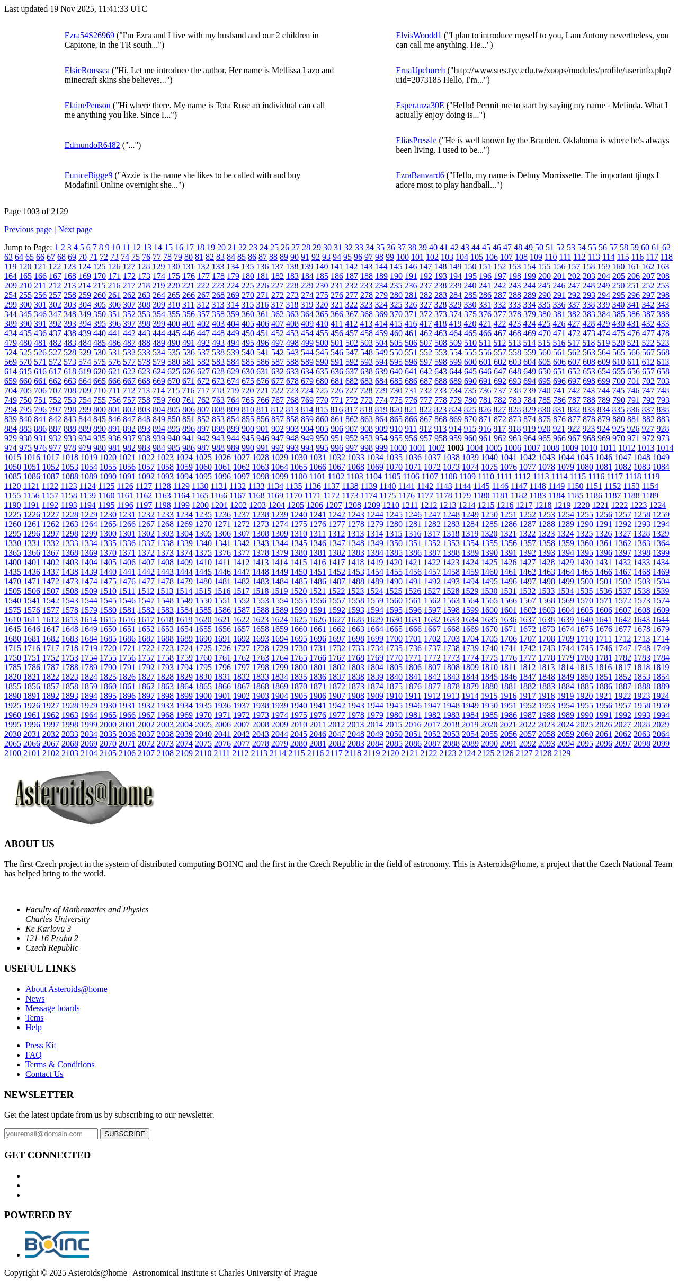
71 (93, 256)
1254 (565, 514)
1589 (279, 609)
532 (129, 352)
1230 (108, 514)
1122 (50, 485)
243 (514, 285)
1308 (260, 533)
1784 (661, 657)
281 (411, 295)
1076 (508, 466)
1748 (642, 648)
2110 (203, 753)
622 (129, 371)
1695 (298, 638)
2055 (489, 734)
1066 (317, 466)
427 (573, 323)
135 (247, 266)
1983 (451, 714)
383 (589, 314)
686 (411, 380)
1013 (645, 447)
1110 (486, 476)
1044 (565, 457)
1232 (146, 514)
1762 (241, 657)
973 (663, 438)
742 (573, 390)
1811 (508, 667)
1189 (650, 495)
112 (579, 256)
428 (588, 323)
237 (425, 285)
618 (70, 371)
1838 (355, 676)
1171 (313, 495)
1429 (565, 562)
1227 (50, 514)
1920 (584, 695)
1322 (527, 533)
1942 (336, 705)
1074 (470, 466)
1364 (661, 543)
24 (264, 247)
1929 (89, 705)
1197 (144, 505)
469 (529, 333)
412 (351, 323)
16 (179, 247)
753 (70, 400)
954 (381, 438)
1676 (603, 629)
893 (144, 428)
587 (277, 361)
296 (633, 295)
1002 (436, 447)
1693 (260, 638)
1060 (203, 466)
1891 (31, 695)
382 (574, 314)
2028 (641, 724)
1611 (31, 619)
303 (70, 304)
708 (70, 390)
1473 (69, 581)
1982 (432, 714)
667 (129, 380)
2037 (146, 734)
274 (307, 295)
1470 (12, 581)
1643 (641, 619)
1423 (450, 562)
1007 (531, 447)
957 (426, 438)
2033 (69, 734)
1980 (394, 714)
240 (469, 285)
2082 (336, 743)
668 (144, 380)
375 (470, 314)
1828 (165, 676)
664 (84, 380)
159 (603, 266)
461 (411, 333)
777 (426, 400)
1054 (89, 466)
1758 (165, 657)
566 (633, 352)
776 (411, 400)
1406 (127, 562)
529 (84, 352)
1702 (432, 638)
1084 (661, 466)
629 (233, 371)
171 (114, 275)
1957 (622, 705)
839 (10, 419)
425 (544, 323)
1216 (504, 505)
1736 (413, 648)
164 (10, 275)
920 (544, 428)
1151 (594, 485)
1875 (394, 686)
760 (173, 400)
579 (159, 361)
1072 (432, 466)
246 (558, 285)
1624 (279, 619)
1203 (257, 505)
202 (574, 275)
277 (351, 295)
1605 (584, 609)
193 (440, 275)
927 (647, 428)
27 (295, 247)
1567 (527, 600)
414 (380, 323)
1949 (470, 705)
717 (203, 390)
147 (425, 266)
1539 (660, 590)
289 (529, 295)
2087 (432, 743)
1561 (413, 600)
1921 (603, 695)
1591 (317, 609)
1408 (165, 562)
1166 (218, 495)
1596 (413, 609)
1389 (470, 552)
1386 (413, 552)
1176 (406, 495)
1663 (355, 629)
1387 (432, 552)
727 (351, 390)
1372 (146, 552)
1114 (559, 476)
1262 (50, 524)
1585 (203, 609)
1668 (451, 629)
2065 (12, 743)
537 (203, 352)
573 (70, 361)
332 (499, 304)
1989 (565, 714)
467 (500, 333)
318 (292, 304)
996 (337, 447)
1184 (556, 495)
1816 (603, 667)
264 (159, 295)
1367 (50, 552)
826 (484, 409)
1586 (222, 609)
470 (544, 333)
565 (618, 352)
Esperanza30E (420, 105)
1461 (508, 571)
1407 (146, 562)
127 (128, 266)
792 (648, 400)
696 (559, 380)
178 (218, 275)
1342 (241, 543)
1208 (352, 505)
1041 (508, 457)
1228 (69, 514)
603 (514, 361)
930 (25, 438)
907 (351, 428)
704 (10, 390)
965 (544, 438)
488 (144, 342)
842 (55, 419)
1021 (127, 457)
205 (618, 275)
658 (663, 371)
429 (603, 323)
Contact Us (44, 1073)
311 (188, 304)
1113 (541, 476)
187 (351, 275)
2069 (89, 743)
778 (440, 400)
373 (440, 314)
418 (440, 323)
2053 (451, 734)
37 (401, 247)
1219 (562, 505)
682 (351, 380)
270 (248, 295)
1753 (69, 657)
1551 (222, 600)
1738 (451, 648)
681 (337, 380)
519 (603, 342)
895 (173, 428)
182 (277, 275)
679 (307, 380)
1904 (279, 695)
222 (203, 285)
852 (203, 419)
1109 (467, 476)
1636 (507, 619)
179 (233, 275)
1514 (183, 590)
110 (551, 256)
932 (55, 438)
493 (218, 342)
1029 (279, 457)
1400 (12, 562)
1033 (355, 457)
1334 (89, 543)
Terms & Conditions (59, 1064)
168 (70, 275)
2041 (222, 734)
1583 (165, 609)
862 (351, 419)
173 (144, 275)
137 (277, 266)
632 (277, 371)
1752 (50, 657)
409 (307, 323)
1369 (89, 552)
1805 (394, 667)
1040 (489, 457)
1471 (31, 581)
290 (544, 295)
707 (55, 390)
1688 (165, 638)
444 (159, 333)
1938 (260, 705)
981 (114, 447)
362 (277, 314)
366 (337, 314)
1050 (12, 466)
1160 (106, 495)
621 (114, 371)
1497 (527, 581)
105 (476, 256)
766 (262, 400)
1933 (165, 705)
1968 (165, 714)
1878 (451, 686)
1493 (451, 581)
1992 (622, 714)
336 (558, 304)
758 (144, 400)
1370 (108, 552)
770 (322, 400)
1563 (451, 600)
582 (203, 361)
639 (381, 371)
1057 (146, 466)
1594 (375, 609)
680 (322, 380)
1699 (375, 638)
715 (173, 390)
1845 (489, 676)
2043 (260, 734)
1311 (317, 533)
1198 (162, 505)
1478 (165, 581)
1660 (298, 629)
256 (40, 295)
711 (114, 390)
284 (455, 295)
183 (292, 275)
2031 (31, 734)
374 (455, 314)
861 (337, 419)
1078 (546, 466)
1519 (279, 590)
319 (306, 304)
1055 (108, 466)
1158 (68, 495)
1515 (202, 590)
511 (485, 342)
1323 (546, 533)
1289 (565, 524)
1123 (68, 485)
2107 (146, 753)
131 (188, 266)
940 (173, 438)
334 (529, 304)
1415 (298, 562)
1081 (603, 466)
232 (351, 285)
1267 (146, 524)
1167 (237, 495)
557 (500, 352)
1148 (537, 485)
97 (368, 256)
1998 (69, 724)
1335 (108, 543)
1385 (394, 552)
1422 (431, 562)
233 (366, 285)
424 (529, 323)
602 (500, 361)
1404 (89, 562)
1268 (165, 524)
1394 (565, 552)
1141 (406, 485)
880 (618, 419)
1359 (565, 543)
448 (218, 333)
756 (114, 400)
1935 (203, 705)
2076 (222, 743)
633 (292, 371)
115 (623, 256)
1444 (184, 571)
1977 (336, 714)
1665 (394, 629)
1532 (527, 590)
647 (500, 371)
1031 (317, 457)
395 (99, 323)
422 (499, 323)
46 (497, 247)
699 (603, 380)
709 (84, 390)
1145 (481, 485)
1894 (89, 695)
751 (40, 400)
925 (618, 428)
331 (484, 304)
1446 (222, 571)
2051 (413, 734)
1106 (411, 476)
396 (114, 323)
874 (529, 419)
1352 (432, 543)
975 (25, 447)
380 (544, 314)
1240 (298, 514)
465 (470, 333)
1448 (260, 571)
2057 (527, 734)
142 (351, 266)
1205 (295, 505)
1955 (584, 705)
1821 (31, 676)
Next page (75, 229)
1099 (279, 476)
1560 (394, 600)
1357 (527, 543)
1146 (500, 485)
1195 (106, 505)
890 (99, 428)
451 (262, 333)
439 (84, 333)
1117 (614, 476)
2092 (527, 743)
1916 (507, 695)
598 (440, 361)
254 (10, 295)
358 (218, 314)
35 (380, 247)
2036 (127, 734)
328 (440, 304)
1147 (519, 485)
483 (70, 342)
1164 (181, 495)
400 (173, 323)
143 (366, 266)
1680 (12, 638)
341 (633, 304)
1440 (108, 571)
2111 (221, 753)
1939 (279, 705)
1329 (660, 533)
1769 (375, 657)
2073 (165, 743)
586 (262, 361)
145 (395, 266)
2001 (127, 724)
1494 (470, 581)
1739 (470, 648)
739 (529, 390)
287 (500, 295)
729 (380, 390)
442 (129, 333)
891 (114, 428)
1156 (31, 495)
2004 (184, 724)
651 (559, 371)
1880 (489, 686)
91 (305, 256)
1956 (603, 705)
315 (247, 304)
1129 (181, 485)
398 (144, 323)
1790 (108, 667)
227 (277, 285)
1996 (31, 724)
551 (411, 352)
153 (514, 266)
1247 (432, 514)
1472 (50, 581)
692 (500, 380)
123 (69, 266)
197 (500, 275)
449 (233, 333)
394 (84, 323)
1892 (50, 695)
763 (218, 400)
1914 (469, 695)
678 (292, 380)
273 (292, 295)
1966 (127, 714)
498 (292, 342)
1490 (394, 581)
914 (455, 428)
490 (173, 342)
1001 (417, 447)
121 (39, 266)
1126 (125, 485)
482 (55, 342)
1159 (87, 495)
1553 (260, 600)
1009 (569, 447)
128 (143, 266)
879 (603, 419)
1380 (298, 552)
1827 (146, 676)
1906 (317, 695)
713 (143, 390)
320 (321, 304)
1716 (31, 648)
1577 (50, 609)
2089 (470, 743)
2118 (353, 753)
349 (84, 314)
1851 (603, 676)
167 (55, 275)
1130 (200, 485)
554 (455, 352)
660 (25, 380)
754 (84, 400)
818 (366, 409)
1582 (146, 609)
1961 (31, 714)
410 (322, 323)
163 (662, 266)
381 (559, 314)
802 (129, 409)
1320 (488, 533)
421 (484, 323)
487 (129, 342)
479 (10, 342)
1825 (108, 676)
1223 (638, 505)
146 (410, 266)
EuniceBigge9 (89, 175)
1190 (12, 505)
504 (381, 342)
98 (379, 256)
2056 (508, 734)
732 (425, 390)
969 (603, 438)
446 (188, 333)
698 (589, 380)
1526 (412, 590)
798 (70, 409)
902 (277, 428)
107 (506, 256)
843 (70, 419)
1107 (430, 476)
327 (425, 304)
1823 (69, 676)
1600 (489, 609)
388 (663, 314)
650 (544, 371)
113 (594, 256)
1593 (355, 609)
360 (248, 314)
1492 (432, 581)
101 (417, 256)
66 (40, 256)
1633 (450, 619)
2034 (89, 734)
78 (167, 256)
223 (217, 285)
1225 (12, 514)
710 (99, 390)
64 (19, 256)
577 (129, 361)
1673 (546, 629)
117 (652, 256)
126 (114, 266)
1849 (565, 676)
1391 (508, 552)
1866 (222, 686)
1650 (108, 629)
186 (337, 275)
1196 (125, 505)
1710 (584, 638)
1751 (31, 657)
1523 (355, 590)
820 (395, 409)
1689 (184, 638)
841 (40, 419)
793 (663, 400)
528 (70, 352)
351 (114, 314)
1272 (241, 524)
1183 (537, 495)
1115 (578, 476)
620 (99, 371)
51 (550, 247)
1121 (31, 485)
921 (558, 428)
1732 (336, 648)
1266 (127, 524)
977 (55, 447)
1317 (431, 533)
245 (544, 285)
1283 (451, 524)
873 (514, 419)
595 (396, 361)
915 (469, 428)
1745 (584, 648)
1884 (565, 686)
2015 (393, 724)
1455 (394, 571)
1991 (603, 714)
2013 (355, 724)
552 (426, 352)
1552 (241, 600)
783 (514, 400)
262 (129, 295)
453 (292, 333)
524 (10, 352)
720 (247, 390)
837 (647, 409)
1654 (184, 629)
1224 (657, 505)
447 (203, 333)
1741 (508, 648)
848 (144, 419)
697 (574, 380)
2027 (622, 724)
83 (220, 256)
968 (589, 438)
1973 (260, 714)
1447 (241, 571)
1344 (279, 543)
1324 (565, 533)
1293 (642, 524)
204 (603, 275)
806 (188, 409)
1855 (12, 686)
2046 (317, 734)
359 (233, 314)
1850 (584, 676)
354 (159, 314)
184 (307, 275)
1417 (336, 562)
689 (455, 380)
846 (114, 419)
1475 (108, 581)
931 (40, 438)
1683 (69, 638)
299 (10, 304)
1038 (451, 457)
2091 (508, 743)
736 (484, 390)
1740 (489, 648)
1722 (146, 648)
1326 (603, 533)
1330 (12, 543)
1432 (622, 562)
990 (248, 447)
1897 (146, 695)
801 (114, 409)
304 (84, 304)
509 (455, 342)
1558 (355, 600)
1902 (241, 695)
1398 (642, 552)
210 (25, 285)
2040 (203, 734)
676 (262, 380)
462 (426, 333)
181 (262, 275)
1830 (203, 676)
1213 (447, 505)
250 (618, 285)
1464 (565, 571)
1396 (603, 552)
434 (10, 333)
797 (55, 409)
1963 (69, 714)
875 (544, 419)
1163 (162, 495)
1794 (184, 667)
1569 (565, 600)
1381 (317, 552)
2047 (336, 734)
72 (104, 256)
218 (143, 285)
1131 (218, 485)
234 (380, 285)
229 (306, 285)
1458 (451, 571)
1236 (222, 514)
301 (40, 304)
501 (337, 342)
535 (173, 352)
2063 (642, 734)
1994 (661, 714)
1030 (298, 457)
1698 (355, 638)
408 (292, 323)
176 (188, 275)
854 (233, 419)
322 (351, 304)
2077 (241, 743)
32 (348, 247)
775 (396, 400)
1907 (336, 695)
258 (70, 295)
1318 (450, 533)
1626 (317, 619)
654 (603, 371)
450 (248, 333)
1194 (87, 505)
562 (574, 352)
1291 (603, 524)
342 (647, 304)
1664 (375, 629)
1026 (222, 457)
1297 (50, 533)
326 (410, 304)
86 (252, 256)
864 (381, 419)
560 (544, 352)
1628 (355, 619)
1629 (374, 619)
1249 (470, 514)
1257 (622, 514)
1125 (106, 485)
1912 (431, 695)
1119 (652, 476)
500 (322, 342)
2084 (375, 743)
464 (455, 333)
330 (469, 304)
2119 (371, 753)
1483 (260, 581)
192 (426, 275)
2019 (469, 724)
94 (337, 256)
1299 (89, 533)
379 (529, 314)
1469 (661, 571)
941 (188, 438)
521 (633, 342)
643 (440, 371)
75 (135, 256)
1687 (146, 638)
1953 (546, 705)
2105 (108, 753)
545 (322, 352)
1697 (336, 638)
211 (40, 285)
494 (233, 342)
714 (158, 390)
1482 (241, 581)
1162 (144, 495)
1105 (392, 476)
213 (69, 285)
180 (248, 275)
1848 (546, 676)
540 (248, 352)
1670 (489, 629)
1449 (279, 571)
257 (55, 295)
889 (84, 428)
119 (10, 266)
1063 (260, 466)
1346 (317, 543)
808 (218, 409)
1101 (317, 476)
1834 (279, 676)
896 (188, 428)
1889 (661, 686)
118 (667, 256)
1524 (374, 590)
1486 (317, 581)
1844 (470, 676)
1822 (50, 676)
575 (99, 361)
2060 (584, 734)
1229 (89, 514)
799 (84, 409)
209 (10, 285)
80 (188, 256)
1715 (12, 648)
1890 (12, 695)
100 (402, 256)
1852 (622, 676)
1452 (336, 571)
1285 (489, 524)
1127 (144, 485)
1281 (413, 524)
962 (500, 438)
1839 (375, 676)
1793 (165, 667)
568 (663, 352)
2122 (428, 753)
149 (455, 266)
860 (322, 419)
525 (25, 352)
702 (648, 380)
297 (648, 295)
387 (648, 314)
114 (608, 256)
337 (573, 304)
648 (514, 371)
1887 (622, 686)
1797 (241, 667)
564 (603, 352)
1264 (89, 524)
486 (114, 342)
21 (232, 247)
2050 (394, 734)
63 (8, 256)
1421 (412, 562)
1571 (603, 600)
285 (470, 295)
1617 (145, 619)
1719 (89, 648)
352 (129, 314)
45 (486, 247)
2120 (390, 753)
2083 (355, 743)
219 (158, 285)
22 (242, 247)
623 (144, 371)
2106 (127, 753)
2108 (165, 753)
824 (455, 409)
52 (560, 247)
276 (337, 295)
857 (277, 419)
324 (380, 304)
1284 (470, 524)
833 (588, 409)
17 (189, 247)
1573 (642, 600)
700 (618, 380)
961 (485, 438)
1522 (336, 590)
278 (366, 295)
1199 (181, 505)
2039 (184, 734)
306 (114, 304)
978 (70, 447)
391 (40, 323)
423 (514, 323)
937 (129, 438)
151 (484, 266)
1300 (108, 533)
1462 (527, 571)
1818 (641, 667)
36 (391, 247)
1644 (660, 619)
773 (366, 400)
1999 (89, 724)
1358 (546, 543)
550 (396, 352)
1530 (488, 590)
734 (455, 390)
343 (662, 304)
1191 (31, 505)
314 (232, 304)
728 (366, 390)
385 (618, 314)
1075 (489, 466)
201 (559, 275)
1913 (450, 695)
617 (55, 371)
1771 (413, 657)
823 (440, 409)
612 (647, 361)
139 (306, 266)
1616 (126, 619)
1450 (298, 571)
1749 (661, 648)
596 (411, 361)
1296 (31, 533)
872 (500, 419)
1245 (394, 514)
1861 (127, 686)
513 (514, 342)
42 (454, 247)
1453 (355, 571)
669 (159, 380)
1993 (642, 714)
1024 (184, 457)
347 (55, 314)
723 (292, 390)
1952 (527, 705)
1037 (432, 457)
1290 (584, 524)
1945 (394, 705)
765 (248, 400)
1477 (146, 581)
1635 (488, 619)
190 (396, 275)
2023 (546, 724)
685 (396, 380)
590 (322, 361)
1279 (375, 524)
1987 (527, 714)
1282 (432, 524)
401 (188, 323)
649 (529, 371)
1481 (222, 581)
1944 (375, 705)
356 (188, 314)
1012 (626, 447)
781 (485, 400)
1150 (575, 485)
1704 (470, 638)
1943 (355, 705)
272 (277, 295)
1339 (184, 543)
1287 (527, 524)
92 (315, 256)
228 (292, 285)
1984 (470, 714)
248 (588, 285)
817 (351, 409)
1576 (31, 609)
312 (203, 304)
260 (99, 295)
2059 (565, 734)
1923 (641, 695)
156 (558, 266)
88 (273, 256)
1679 (661, 629)
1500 (584, 581)
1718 (69, 648)
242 (499, 285)
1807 (432, 667)
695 (544, 380)
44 (475, 247)
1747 (622, 648)
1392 (527, 552)
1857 (50, 686)
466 (485, 333)
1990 (584, 714)
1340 (203, 543)
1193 (68, 505)
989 (233, 447)
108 (521, 256)
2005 (203, 724)
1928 (69, 705)
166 (40, 275)
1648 (69, 629)
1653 (165, 629)
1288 (546, 524)
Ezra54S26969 (89, 35)
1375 (203, 552)
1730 (298, 648)
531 (114, 352)
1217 (523, 505)
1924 (660, 695)
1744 (565, 648)
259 (84, 295)
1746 (603, 648)
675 (248, 380)
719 (232, 390)
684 (381, 380)
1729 (279, 648)
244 (529, 285)
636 (337, 371)
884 (10, 428)
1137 (331, 485)
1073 (451, 466)
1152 (612, 485)
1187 (612, 495)
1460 (489, 571)
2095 (584, 743)
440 (99, 333)
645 (470, 371)
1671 (508, 629)
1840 (394, 676)
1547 (146, 600)
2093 (546, 743)
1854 (661, 676)
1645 (12, 629)
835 (618, 409)
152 (499, 266)
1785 (12, 667)
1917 (527, 695)
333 (514, 304)
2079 (279, 743)
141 (336, 266)
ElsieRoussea (87, 70)
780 (470, 400)
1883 (546, 686)
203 (589, 275)
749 (10, 400)
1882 (527, 686)
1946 (413, 705)
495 (248, 342)
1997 (50, 724)
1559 (375, 600)
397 (129, 323)
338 (588, 304)
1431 (603, 562)
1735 (394, 648)
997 (351, 447)
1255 (584, 514)
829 (529, 409)
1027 (241, 457)
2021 (507, 724)
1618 (164, 619)
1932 (146, 705)
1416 (317, 562)
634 (307, 371)
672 (203, 380)
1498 (546, 581)
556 (485, 352)
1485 (298, 581)
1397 (622, 552)
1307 (241, 533)
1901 (222, 695)
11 (126, 247)
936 (114, 438)
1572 (622, 600)
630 (248, 371)
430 (618, 323)
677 (277, 380)
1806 (413, 667)
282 (426, 295)
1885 (584, 686)
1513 (164, 590)
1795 (203, 667)
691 (485, 380)
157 (573, 266)
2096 (603, 743)
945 (248, 438)
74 (125, 256)
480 (25, 342)
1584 (184, 609)
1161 (125, 495)
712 (128, 390)
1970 (203, 714)
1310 (298, 533)
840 (25, 419)
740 (544, 390)
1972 (241, 714)
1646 (31, 629)
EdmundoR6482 (92, 145)
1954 (565, 705)
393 (70, 323)
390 (25, 323)
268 (218, 295)
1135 (294, 485)
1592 (336, 609)
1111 (504, 476)
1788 (69, 667)
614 (10, 371)
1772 (432, 657)
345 (25, 314)
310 (173, 304)
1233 (165, 514)
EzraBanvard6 (420, 175)
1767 (336, 657)
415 (395, 323)
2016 (412, 724)
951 (337, 438)
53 (571, 247)
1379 (279, 552)
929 (10, 438)
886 (40, 428)
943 (218, 438)
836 (633, 409)
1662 (336, 629)
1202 (238, 505)
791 (633, 400)
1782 (622, 657)
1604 (565, 609)
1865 (203, 686)
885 (25, 428)
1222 (619, 505)
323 (366, 304)
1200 (200, 505)
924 (603, 428)
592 (351, 361)
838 (662, 409)
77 (157, 256)
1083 (642, 466)
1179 (462, 495)
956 (411, 438)
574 (84, 361)
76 (146, 256)
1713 (641, 638)
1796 (222, 667)
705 (25, 390)
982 (129, 447)
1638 (546, 619)
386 (633, 314)
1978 (355, 714)
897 (203, 428)
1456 (413, 571)
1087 (50, 476)
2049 (375, 734)
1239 (279, 514)
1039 (470, 457)
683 (366, 380)
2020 (488, 724)
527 (55, 352)
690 (470, 380)
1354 (470, 543)
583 (218, 361)
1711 (603, 638)
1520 (298, 590)
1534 (565, 590)
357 (203, 314)
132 (203, 266)
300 (25, 304)
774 (381, 400)
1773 (451, 657)
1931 (127, 705)
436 (40, 333)
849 (159, 419)
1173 (350, 495)
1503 (642, 581)
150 (469, 266)
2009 (279, 724)
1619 (183, 619)
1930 (108, 705)
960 (470, 438)
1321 (507, 533)
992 (277, 447)
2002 (146, 724)
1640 (584, 619)
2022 (527, 724)
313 (217, 304)
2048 (355, 734)
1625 (298, 619)
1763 (260, 657)
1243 (355, 514)
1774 (470, 657)
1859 (89, 686)
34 (369, 247)
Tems (34, 1017)
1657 (241, 629)
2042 (241, 734)
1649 (89, 629)
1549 (184, 600)
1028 (260, 457)
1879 (470, 686)
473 (589, 333)
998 (366, 447)
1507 (50, 590)
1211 (410, 505)
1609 (661, 609)
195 (470, 275)
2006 (222, 724)
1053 (69, 466)
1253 (546, 514)
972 (648, 438)
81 (199, 256)
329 (455, 304)
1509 (89, 590)
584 (233, 361)
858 (292, 419)
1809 (470, 667)
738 (514, 390)
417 (425, 323)
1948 (451, 705)
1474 (89, 581)
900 (248, 428)
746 (633, 390)
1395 (584, 552)
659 (10, 380)
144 (380, 266)
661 (40, 380)
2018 (450, 724)
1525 (393, 590)
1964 (89, 714)
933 (70, 438)
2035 (108, 734)
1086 (31, 476)
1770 (394, 657)
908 (366, 428)
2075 (203, 743)
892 (129, 428)
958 (440, 438)
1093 (165, 476)
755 (99, 400)
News (34, 998)
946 (262, 438)
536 (188, 352)
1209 (371, 505)
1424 (469, 562)
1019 (89, 457)
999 (381, 447)
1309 (279, 533)
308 (144, 304)
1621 (221, 619)
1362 (622, 543)
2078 (260, 743)
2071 (127, 743)
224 (232, 285)
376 (485, 314)
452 (277, 333)
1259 (661, 514)
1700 (394, 638)
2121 (409, 753)
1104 (373, 476)
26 (285, 247)
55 (592, 247)
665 (99, 380)
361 (262, 314)
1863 (165, 686)
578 (144, 361)
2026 (603, 724)
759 (159, 400)
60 (645, 247)
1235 (203, 514)
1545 (108, 600)
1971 (222, 714)
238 (440, 285)
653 (589, 371)
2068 (69, 743)
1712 (622, 638)
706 (40, 390)
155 (544, 266)
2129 (562, 753)
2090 (489, 743)
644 (455, 371)
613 (662, 361)
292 (574, 295)
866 (411, 419)
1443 (165, 571)
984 (159, 447)
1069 (375, 466)
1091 (127, 476)
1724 (184, 648)
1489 (375, 581)
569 (10, 361)
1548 (165, 600)
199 (529, 275)
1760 (203, 657)
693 (514, 380)
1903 (260, 695)
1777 (527, 657)
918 (514, 428)
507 (426, 342)
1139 (369, 485)
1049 (661, 457)
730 (395, 390)
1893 (69, 695)
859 (307, 419)
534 (159, 352)
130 (173, 266)
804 (159, 409)
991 (262, 447)
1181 (500, 495)
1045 (584, 457)
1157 (50, 495)
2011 (317, 724)
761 (188, 400)
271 (262, 295)
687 (426, 380)
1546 (127, 600)
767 (277, 400)
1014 (664, 447)
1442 (146, 571)
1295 (12, 533)
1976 (317, 714)
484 (84, 342)
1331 (31, 543)
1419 (374, 562)
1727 (241, 648)
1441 (127, 571)
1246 (413, 514)
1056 (127, 466)
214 (84, 285)
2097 (622, 743)
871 (485, 419)
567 (648, 352)
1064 (279, 466)
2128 (542, 753)
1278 (355, 524)
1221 (600, 505)
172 (129, 275)
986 (188, 447)
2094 (565, 743)
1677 (622, 629)
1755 (108, 657)
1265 (108, 524)
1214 (466, 505)
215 (99, 285)
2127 (523, 753)
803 (144, 409)
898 (218, 428)
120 (25, 266)
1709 (565, 638)
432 (647, 323)
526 (40, 352)
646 (485, 371)
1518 (260, 590)
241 (484, 285)
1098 (260, 476)
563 (589, 352)
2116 (315, 753)
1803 (355, 667)
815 (321, 409)
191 (411, 275)
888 (70, 428)
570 (25, 361)
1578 (69, 609)
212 (54, 285)
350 (99, 314)
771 (337, 400)
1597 (432, 609)
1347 (336, 543)
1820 (12, 676)
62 (666, 247)
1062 (241, 466)
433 (662, 323)
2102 (50, 753)
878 (589, 419)
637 (351, 371)
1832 (241, 676)
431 (633, 323)
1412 (241, 562)
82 (210, 256)
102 (432, 256)
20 (221, 247)
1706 (508, 638)
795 (25, 409)
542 (277, 352)
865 (396, 419)
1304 (184, 533)
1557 (336, 600)
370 (396, 314)
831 (558, 409)
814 (306, 409)
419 (455, 323)
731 (410, 390)
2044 (279, 734)
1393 (546, 552)
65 (29, 256)
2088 (451, 743)
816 (336, 409)
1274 (279, 524)
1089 (89, 476)
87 (262, 256)
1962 (50, 714)
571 (40, 361)
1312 (336, 533)
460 (396, 333)
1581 (127, 609)
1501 (603, 581)
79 (178, 256)
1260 (12, 524)
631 (262, 371)
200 (544, 275)
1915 (488, 695)
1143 (443, 485)
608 (589, 361)
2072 (146, 743)
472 (574, 333)
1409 (184, 562)
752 (55, 400)
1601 (508, 609)
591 (337, 361)
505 (396, 342)
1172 (331, 495)
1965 (108, 714)
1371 (127, 552)
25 (274, 247)
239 (455, 285)
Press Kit (40, 1045)
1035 (394, 457)
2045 (298, 734)
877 (574, 419)
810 (248, 409)
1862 (146, 686)
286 (485, 295)
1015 (12, 457)
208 (663, 275)
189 (381, 275)
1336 (127, 543)
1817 (622, 667)
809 (233, 409)
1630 (393, 619)
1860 (108, 686)
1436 (31, 571)
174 (159, 275)
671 (188, 380)
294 (603, 295)
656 (633, 371)
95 (347, 256)
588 (292, 361)
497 (277, 342)
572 (55, 361)
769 (307, 400)
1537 (622, 590)
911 (411, 428)
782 (500, 400)
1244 (375, 514)
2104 (89, 753)
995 (322, 447)
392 (55, 323)
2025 (584, 724)
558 (514, 352)
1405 (108, 562)
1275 (298, 524)
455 (322, 333)
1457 (432, 571)
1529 (469, 590)
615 (25, 371)
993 (292, 447)
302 (55, 304)
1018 (69, 457)
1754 (89, 657)
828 (514, 409)
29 (317, 247)
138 (292, 266)
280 (396, 295)
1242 (336, 514)
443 (144, 333)
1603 (546, 609)
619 (84, 371)
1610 (12, 619)
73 (114, 256)
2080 (298, 743)
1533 (546, 590)
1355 (489, 543)
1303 (165, 533)
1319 (469, 533)
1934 (184, 705)
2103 (69, 753)
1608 (642, 609)
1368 (69, 552)
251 (633, 285)
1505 (12, 590)
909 (381, 428)
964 (529, 438)
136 (262, 266)
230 (321, 285)
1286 (508, 524)
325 (395, 304)
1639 (565, 619)
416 (410, 323)
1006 (512, 447)
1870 (298, 686)
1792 (146, 667)
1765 (298, 657)
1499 (565, 581)
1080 (584, 466)
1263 (69, 524)
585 (248, 361)
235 (395, 285)
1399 (661, 552)
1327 (622, 533)
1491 (413, 581)
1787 (50, 667)
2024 (565, 724)
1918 (546, 695)
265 (173, 295)
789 (603, 400)
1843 (451, 676)
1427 (527, 562)
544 (307, 352)
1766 (317, 657)
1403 (69, 562)
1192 (50, 505)
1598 (451, 609)
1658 (260, 629)
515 (544, 342)
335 (544, 304)
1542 (50, 600)
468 (514, 333)
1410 (203, 562)
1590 (298, 609)
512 (499, 342)
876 (559, 419)
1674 (565, 629)
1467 (622, 571)
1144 (462, 485)
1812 (527, 667)
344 (10, 314)
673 (218, 380)
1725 (203, 648)
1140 (387, 485)
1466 (603, 571)
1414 (279, 562)
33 (359, 247)
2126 (504, 753)
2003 (165, 724)
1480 (203, 581)
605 (544, 361)
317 (277, 304)
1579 (89, 609)
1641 (603, 619)
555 (470, 352)
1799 (279, 667)
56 (603, 247)
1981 (413, 714)
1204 (276, 505)
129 (158, 266)
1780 (584, 657)
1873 (355, 686)
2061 (603, 734)
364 (307, 314)
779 (455, 400)
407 (277, 323)
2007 (241, 724)
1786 (31, 667)
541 (262, 352)
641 (411, 371)
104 (462, 256)
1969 (184, 714)
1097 (241, 476)
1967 (146, 714)
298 (663, 295)
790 (618, 400)
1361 (603, 543)
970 (618, 438)
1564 (470, 600)
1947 (432, 705)
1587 (241, 609)
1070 (394, 466)
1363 (642, 543)
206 (633, 275)
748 (662, 390)
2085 (394, 743)
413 (366, 323)
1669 (470, 629)
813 (292, 409)
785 (544, 400)
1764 (279, 657)
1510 (108, 590)
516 (558, 342)
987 (203, 447)
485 (99, 342)
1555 (298, 600)
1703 (451, 638)
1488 (355, 581)
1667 (432, 629)
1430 (584, 562)
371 (411, 314)
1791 (127, 667)
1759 (184, 657)
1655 (203, 629)
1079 (565, 466)
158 (588, 266)
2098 (642, 743)
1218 (542, 505)
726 (336, 390)
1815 (584, 667)
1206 (314, 505)
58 (624, 247)
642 (426, 371)
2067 (50, 743)
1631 (412, 619)
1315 (393, 533)
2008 (260, 724)
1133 (256, 485)
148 (440, 266)
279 (381, 295)
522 (647, 342)
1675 (584, 629)
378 (514, 314)
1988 (546, 714)
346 (40, 314)
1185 (575, 495)
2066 (31, 743)
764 (233, 400)
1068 (355, 466)
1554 (279, 600)
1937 (241, 705)
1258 (642, 514)
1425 (488, 562)
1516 (221, 590)
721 (262, 390)
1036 (413, 457)
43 (465, 247)
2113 (259, 753)
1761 (222, 657)
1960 (12, 714)
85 (241, 256)
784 (529, 400)
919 (529, 428)
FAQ (33, 1054)
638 (366, 371)
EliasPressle (416, 140)
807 (203, 409)
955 (396, 438)
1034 (375, 457)
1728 (260, 648)
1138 (350, 485)
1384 (375, 552)
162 (647, 266)
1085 (12, 476)
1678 (642, 629)
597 (426, 361)
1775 (489, 657)
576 (114, 361)
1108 (448, 476)
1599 (470, 609)
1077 (527, 466)
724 (306, 390)
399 (159, 323)
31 (338, 247)
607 (574, 361)
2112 (240, 753)
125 (99, 266)
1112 (522, 476)
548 (366, 352)
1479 (184, 581)
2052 (432, 734)
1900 (203, 695)
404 (233, 323)
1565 (489, 600)
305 (99, 304)
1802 (336, 667)
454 (307, 333)
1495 (489, 581)
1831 (222, 676)
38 (412, 247)
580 (173, 361)
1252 (527, 514)
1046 (603, 457)
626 (188, 371)
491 (188, 342)
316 (262, 304)
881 (633, 419)
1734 (375, 648)
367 (351, 314)
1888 (642, 686)
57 (613, 247)
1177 (425, 495)
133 (217, 266)
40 (433, 247)
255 (25, 295)
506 (411, 342)
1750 (12, 657)
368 (366, 314)
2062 (622, 734)
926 (633, 428)
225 (247, 285)
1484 (279, 581)
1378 (260, 552)
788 (589, 400)
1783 (642, 657)
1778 (546, 657)
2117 (334, 753)
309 (159, 304)
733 (440, 390)
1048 (642, 457)
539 (233, 352)
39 (422, 247)
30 (327, 247)
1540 (12, 600)
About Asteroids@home (66, 989)
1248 (451, 514)
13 (147, 247)
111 (565, 256)
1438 (69, 571)
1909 (375, 695)
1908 (355, 695)
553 (440, 352)
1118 (633, 476)
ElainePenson (88, 105)
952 (351, 438)
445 (173, 333)
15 (168, 247)
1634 (469, 619)
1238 (260, 514)
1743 (546, 648)
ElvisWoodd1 (419, 35)
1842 (432, 676)
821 (410, 409)
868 (440, 419)
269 (233, 295)
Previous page (28, 229)
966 (559, 438)
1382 (336, 552)
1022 (146, 457)
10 (116, 247)
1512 (145, 590)
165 (25, 275)
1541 (31, 600)
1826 (127, 676)
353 (144, 314)
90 (294, 256)
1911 (413, 695)
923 (588, 428)
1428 (546, 562)
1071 (413, 466)
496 (262, 342)
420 (469, 323)
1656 (222, 629)
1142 (425, 485)
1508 (69, 590)
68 (61, 256)
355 (173, 314)
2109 (184, 753)
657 (648, 371)
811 (262, 409)
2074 (184, 743)
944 (233, 438)
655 (618, 371)
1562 (432, 600)
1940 (298, 705)
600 (470, 361)
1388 (451, 552)
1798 (260, 667)
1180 (481, 495)
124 (84, 266)
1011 (608, 447)
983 (144, 447)
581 (188, 361)
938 (144, 438)
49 (528, 247)
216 (114, 285)
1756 (127, 657)
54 (581, 247)
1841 (413, 676)
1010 (589, 447)
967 (574, 438)
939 (159, 438)
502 (351, 342)
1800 (298, 667)
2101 (31, 753)
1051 (31, 466)
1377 (241, 552)
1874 (375, 686)
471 (559, 333)
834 (603, 409)
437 (55, 333)
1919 (565, 695)
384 (603, 314)
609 (603, 361)
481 (40, 342)
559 (529, 352)
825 (469, 409)
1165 (200, 495)
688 (440, 380)
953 (366, 438)
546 (337, 352)
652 (574, 371)
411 (337, 323)
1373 (165, 552)
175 (173, 275)
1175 (387, 495)
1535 (584, 590)
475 (618, 333)
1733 (355, 648)
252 (647, 285)
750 (25, 400)
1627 (336, 619)
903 (292, 428)
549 (381, 352)
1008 (550, 447)
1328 (641, 533)
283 (440, 295)
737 (499, 390)
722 (277, 390)
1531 (507, 590)
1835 (298, 676)
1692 (241, 638)
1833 (260, 676)
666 (114, 380)
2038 (165, 734)
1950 (489, 705)
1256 (603, 514)
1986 (508, 714)
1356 (508, 543)
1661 (317, 629)
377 (500, 314)
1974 (279, 714)
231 (336, 285)
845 (99, 419)
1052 (50, 466)
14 (158, 247)
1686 (127, 638)
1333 (69, 543)
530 (99, 352)
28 (306, 247)
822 (425, 409)
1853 (642, 676)
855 (248, 419)
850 (173, 419)
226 (262, 285)
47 (507, 247)
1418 (355, 562)
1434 (660, 562)
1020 (108, 457)
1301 (127, 533)
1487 (336, 581)
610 (618, 361)
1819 (660, 667)
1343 (260, 543)
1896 (127, 695)
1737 (432, 648)
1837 (336, 676)
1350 (394, 543)
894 (159, 428)
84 (231, 256)
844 (84, 419)
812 (277, 409)
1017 (50, 457)
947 (277, 438)
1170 (294, 495)
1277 (336, 524)
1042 (527, 457)
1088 (69, 476)
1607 (622, 609)
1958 (642, 705)
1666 (413, 629)
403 (218, 323)
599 (455, 361)
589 (307, 361)
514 (529, 342)
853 (218, 419)
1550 (203, 600)
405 (248, 323)
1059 (184, 466)
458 (366, 333)
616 (40, 371)
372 (426, 314)
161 (633, 266)
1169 (275, 495)
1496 (508, 581)
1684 (89, 638)
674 (233, 380)
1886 (603, 686)
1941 (317, 705)
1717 (50, 648)
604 (529, 361)
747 (647, 390)
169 (84, 275)
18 (200, 247)
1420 (393, 562)
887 (55, 428)
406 (262, 323)
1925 (12, 705)
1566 (508, 600)
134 (232, 266)
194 (455, 275)
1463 (546, 571)
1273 (260, 524)
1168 (256, 495)
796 (40, 409)
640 (396, 371)
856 (262, 419)
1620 (202, 619)
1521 (317, 590)
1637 (527, 619)
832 (573, 409)
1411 (222, 562)
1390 (489, 552)
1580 (108, 609)
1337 (146, 543)
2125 (485, 753)
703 (663, 380)
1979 (375, 714)
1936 (222, 705)
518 (588, 342)
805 (173, 409)
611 (633, 361)
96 (358, 256)
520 (618, 342)
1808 (451, 667)
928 (662, 428)
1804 (375, 667)
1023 (165, 457)
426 (558, 323)
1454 (375, 571)
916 (484, 428)
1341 (222, 543)
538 (218, 352)
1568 (546, 600)
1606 (603, 609)
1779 (565, 657)
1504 (661, 581)
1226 (31, 514)
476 (633, 333)
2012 (336, 724)
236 (410, 285)
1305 (203, 533)
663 (70, 380)
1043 (546, 457)
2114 (278, 753)
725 (321, 390)
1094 (184, 476)
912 (425, 428)
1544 (89, 600)
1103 (354, 476)
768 (292, 400)
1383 (355, 552)
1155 (12, 495)
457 (351, 333)
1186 (594, 495)
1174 (369, 495)
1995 (12, 724)
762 (203, 400)
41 (444, 247)
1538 (641, 590)
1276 (317, 524)
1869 (279, 686)
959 (455, 438)
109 (536, 256)
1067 (336, 466)
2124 (466, 753)
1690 (203, 638)
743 (588, 390)
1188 (631, 495)
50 (539, 247)
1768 (355, 657)
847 (129, 419)
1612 (50, 619)
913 (440, 428)
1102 (336, 476)
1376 (222, 552)
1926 (31, 705)
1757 (146, 657)
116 (637, 256)
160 (618, 266)
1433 (641, 562)
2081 (317, 743)
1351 (413, 543)
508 (440, 342)
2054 (470, 734)
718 (217, 390)
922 (573, 428)
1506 (31, 590)
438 (70, 333)
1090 (108, 476)
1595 (394, 609)
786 (559, 400)
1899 (184, 695)
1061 (222, 466)
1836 (317, 676)
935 (99, 438)
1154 (650, 485)
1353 (451, 543)
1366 (31, 552)
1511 (127, 590)
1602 (527, 609)
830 (544, 409)
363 (292, 314)
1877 (432, 686)
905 (322, 428)
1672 (527, 629)
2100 (12, 753)
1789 (89, 667)
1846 (508, 676)
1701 (413, 638)
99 (390, 256)
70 (82, 256)
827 (499, 409)
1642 (622, 619)
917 (499, 428)
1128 (162, 485)
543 (292, 352)
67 (51, 256)
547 (351, 352)
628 (218, 371)
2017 (431, 724)
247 (573, 285)
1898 (165, 695)
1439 (89, 571)
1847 (527, 676)
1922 (622, 695)
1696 (317, 638)
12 (136, 247)
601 (485, 361)
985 (173, 447)
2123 (447, 753)
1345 (298, 543)
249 (603, 285)
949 (307, 438)
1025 (203, 457)
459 (381, 333)
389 (10, 323)
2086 (413, 743)
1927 (50, 705)
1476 (127, 581)
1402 (50, 562)
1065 (298, 466)
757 (129, 400)
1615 (107, 619)
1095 (203, 476)
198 (514, 275)
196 (485, 275)
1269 (184, 524)
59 (634, 247)
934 (84, 438)
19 (211, 247)
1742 (527, 648)
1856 (31, 686)
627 (203, 371)
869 (455, 419)
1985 (489, 714)
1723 (165, 648)
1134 (275, 485)
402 (203, 323)
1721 (127, 648)
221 (188, 285)
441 (114, 333)
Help (33, 1027)
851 (188, 419)
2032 (50, 734)
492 (203, 342)
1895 (108, 695)
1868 (260, 686)
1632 (431, 619)
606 (559, 361)
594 (381, 361)
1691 (222, 638)
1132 (237, 485)
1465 (584, 571)
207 (648, 275)
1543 (69, 600)
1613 (69, 619)
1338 (165, 543)
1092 (146, 476)
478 (663, 333)
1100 (298, 476)
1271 (222, 524)
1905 (298, 695)
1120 (12, 485)
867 (426, 419)
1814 (565, 667)
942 (203, 438)
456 (337, 333)
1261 (31, 524)
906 (337, 428)
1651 (127, 629)
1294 (661, 524)
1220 (581, 505)
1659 (279, 629)
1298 (69, 533)
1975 (298, 714)
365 (322, 314)
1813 (546, 667)
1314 (374, 533)
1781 (603, 657)
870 (470, 419)
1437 (50, 571)
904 (307, 428)
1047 (622, 457)
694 (529, 380)
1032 (336, 457)
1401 (31, 562)
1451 (317, 571)
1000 (398, 447)
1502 (622, 581)
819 (380, 409)
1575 (12, 609)
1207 (333, 505)
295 (618, 295)
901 (262, 428)
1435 (12, 571)
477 (648, 333)
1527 (431, 590)
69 (72, 256)
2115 (296, 753)
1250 (489, 514)
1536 (603, 590)
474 (603, 333)
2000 (108, 724)
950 (322, 438)
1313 (355, 533)
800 (99, 409)
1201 (219, 505)
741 (558, 390)
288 (514, 295)
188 (366, 275)
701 (633, 380)
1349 (375, 543)
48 (518, 247)
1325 (584, 533)
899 (233, 428)
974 (10, 447)
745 (618, 390)
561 (559, 352)
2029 (660, 724)
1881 (508, 686)
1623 (260, 619)
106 (491, 256)
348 (70, 314)
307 (129, 304)
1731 (317, 648)
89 (284, 256)
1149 (556, 485)
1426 (507, 562)
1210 (390, 505)
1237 (241, 514)
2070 (108, 743)
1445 (203, 571)
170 (99, 275)
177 (203, 275)
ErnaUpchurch (420, 70)
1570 (584, 600)
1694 (279, 638)
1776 (508, 657)
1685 (108, 638)
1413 (260, 562)
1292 (622, 524)
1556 (317, 600)
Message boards (52, 1008)
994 (307, 447)
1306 (222, 533)
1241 (317, 514)
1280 (394, 524)
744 (603, 390)
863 (366, 419)
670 (173, 380)
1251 (508, 514)
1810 (489, 667)
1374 (184, 552)
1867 (241, 686)
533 (144, 352)
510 (470, 342)
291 (559, 295)
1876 (413, 686)
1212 (428, 505)
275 (322, 295)
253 (662, 285)
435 (25, 333)
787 (574, 400)
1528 (450, 590)
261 (114, 295)
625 (173, 371)
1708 (546, 638)
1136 (313, 485)
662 (55, 380)
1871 (317, 686)
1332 (50, 543)
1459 (470, 571)
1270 (203, 524)
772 (351, 400)
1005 (493, 447)
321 (336, 304)
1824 (89, 676)
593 (366, 361)
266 (188, 295)
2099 (661, 743)
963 (514, 438)
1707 (527, 638)
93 (326, 256)
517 (573, 342)
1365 (12, 552)
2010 (298, 724)
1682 (50, 638)
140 (321, 266)
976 (40, 447)
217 (128, 285)
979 (84, 447)
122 (54, 266)
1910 (394, 695)
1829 (184, 676)
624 (159, 371)
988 (218, 447)
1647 (50, 629)
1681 (31, 638)
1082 (622, 466)
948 (292, 438)
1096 (222, 476)
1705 (489, 638)
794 (10, 409)
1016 (31, 457)
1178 (443, 495)
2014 (374, 724)
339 (603, 304)
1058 (165, 466)
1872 (336, 686)
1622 (241, 619)
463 (440, 333)
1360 (584, 543)
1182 (519, 495)
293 (589, 295)
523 (662, 342)
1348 (355, 543)
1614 (88, 619)
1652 (146, 629)
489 (159, 342)
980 (99, 447)
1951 (508, 705)
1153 (631, 485)
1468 (642, 571)
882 (648, 419)
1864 (184, 686)
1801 (317, 667)
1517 (241, 590)
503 (366, 342)
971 (633, 438)
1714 (660, 638)
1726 (222, 648)
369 (381, 314)
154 (529, 266)
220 (173, 285)
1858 (69, 686)
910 (396, 428)
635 (322, 371)
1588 (260, 609)
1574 (661, 600)
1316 (412, 533)
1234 (184, 514)
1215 (485, 505)
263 (144, 295)
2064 (661, 734)
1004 (474, 447)
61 (656, 247)
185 (322, 275)
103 (447, 256)
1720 (108, 648)
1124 (87, 485)
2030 (12, 734)
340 (618, 304)
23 (253, 247)
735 (469, 390)
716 (188, 390)
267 (203, 295)
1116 (596, 476)
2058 (546, 734)
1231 (127, 514)
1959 (661, 705)
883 (663, 419)
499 (307, 342)
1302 (146, 533)
